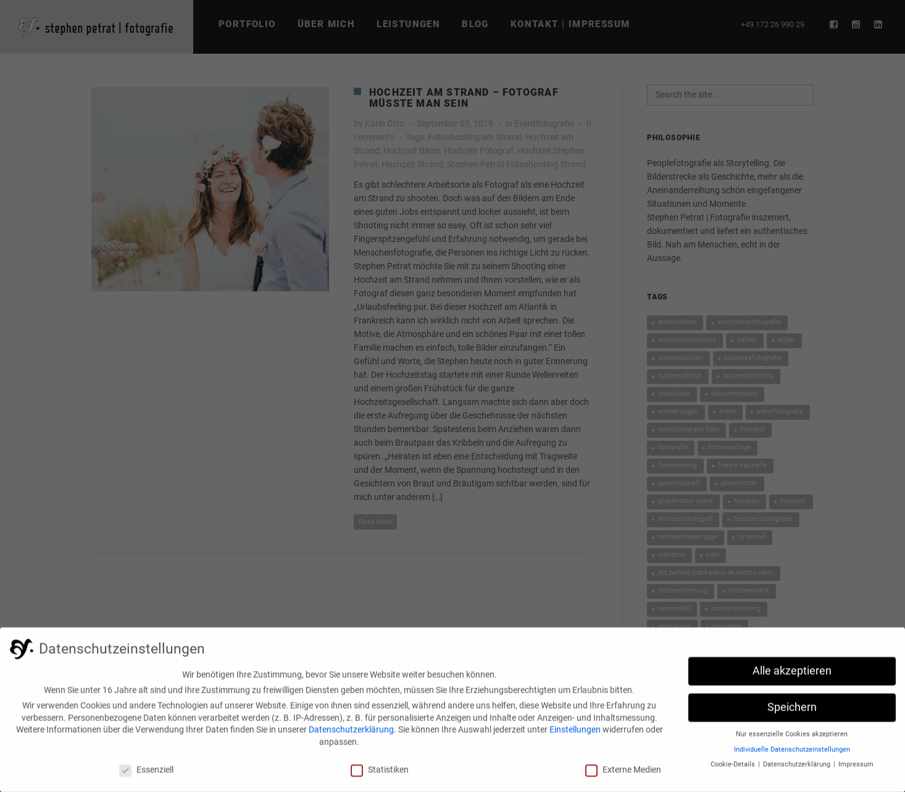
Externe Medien (623, 775)
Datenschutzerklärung (351, 735)
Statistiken (380, 775)
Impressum (856, 769)
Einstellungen (575, 735)
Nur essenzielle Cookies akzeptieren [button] (792, 739)
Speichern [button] (792, 712)
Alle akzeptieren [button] (792, 676)
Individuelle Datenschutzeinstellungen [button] (792, 755)
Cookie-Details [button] (734, 769)
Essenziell (146, 775)
